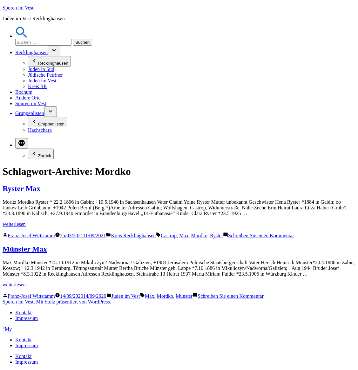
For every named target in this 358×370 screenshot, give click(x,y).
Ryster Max (21, 188)
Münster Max (25, 249)
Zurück (40, 154)
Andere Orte (28, 97)
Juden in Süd (41, 69)
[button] (21, 36)
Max (183, 235)
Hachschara (40, 130)
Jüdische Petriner (45, 75)
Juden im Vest (42, 80)
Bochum (23, 92)
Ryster (216, 235)
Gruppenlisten (29, 113)
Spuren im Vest (18, 7)
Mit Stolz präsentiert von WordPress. (73, 301)
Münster (184, 296)
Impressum (26, 318)
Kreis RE (37, 86)
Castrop (169, 235)
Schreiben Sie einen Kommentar (261, 235)
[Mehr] (21, 143)
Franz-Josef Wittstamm (31, 235)
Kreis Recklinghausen (133, 235)
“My (7, 329)
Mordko (199, 235)
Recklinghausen (31, 52)
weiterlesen (14, 224)
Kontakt (23, 312)
